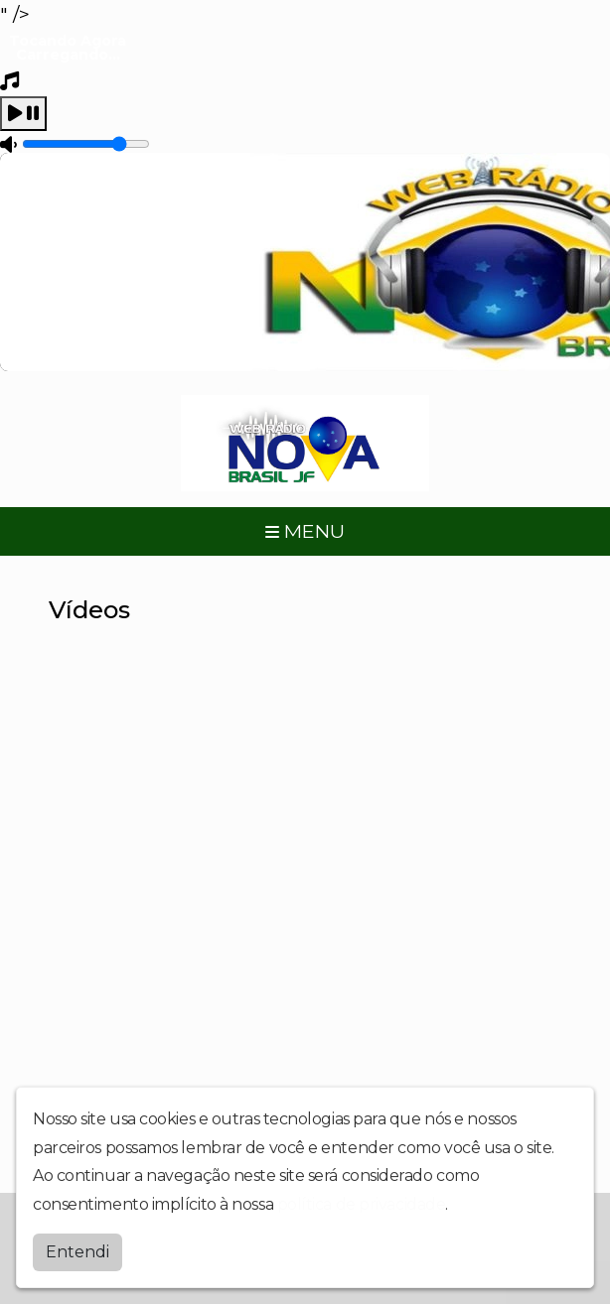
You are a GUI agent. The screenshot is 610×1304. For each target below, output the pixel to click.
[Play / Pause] (23, 113)
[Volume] (86, 144)
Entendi (77, 1251)
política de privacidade (361, 1204)
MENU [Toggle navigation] (305, 531)
